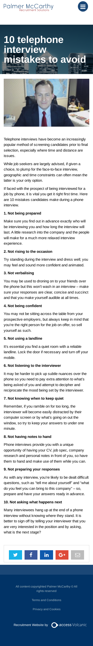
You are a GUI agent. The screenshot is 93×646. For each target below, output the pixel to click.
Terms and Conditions (46, 600)
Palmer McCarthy (28, 7)
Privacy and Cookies (47, 609)
